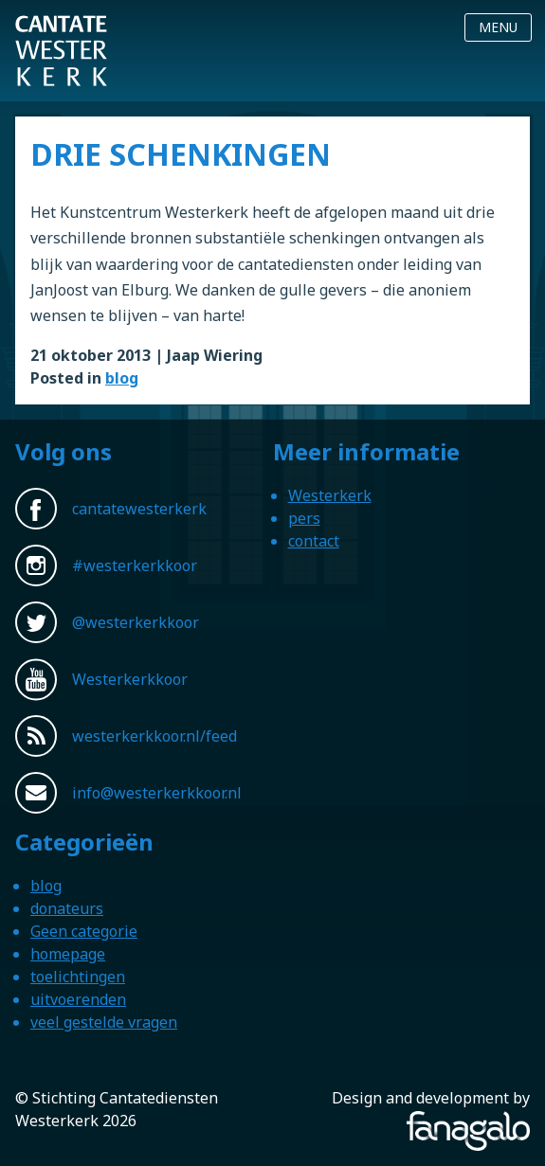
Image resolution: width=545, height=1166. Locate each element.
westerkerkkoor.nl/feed (154, 736)
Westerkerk (330, 495)
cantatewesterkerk (139, 508)
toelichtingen (77, 976)
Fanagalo (497, 1122)
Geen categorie (83, 931)
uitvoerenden (78, 999)
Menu (498, 27)
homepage (67, 953)
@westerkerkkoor (135, 622)
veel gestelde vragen (103, 1022)
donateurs (66, 908)
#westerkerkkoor (134, 565)
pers (304, 518)
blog (121, 378)
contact (313, 540)
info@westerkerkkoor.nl (157, 792)
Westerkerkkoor (61, 27)
